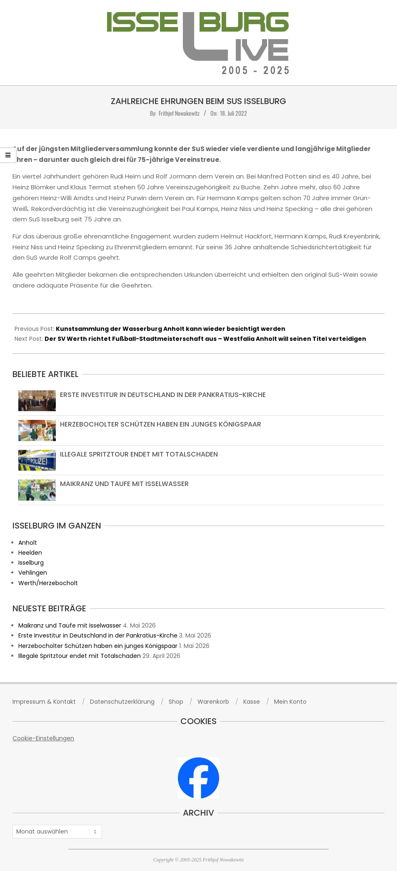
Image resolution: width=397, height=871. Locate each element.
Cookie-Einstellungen (43, 738)
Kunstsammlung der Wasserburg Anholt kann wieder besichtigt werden (170, 329)
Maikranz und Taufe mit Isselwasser (124, 484)
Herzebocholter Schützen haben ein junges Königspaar (160, 424)
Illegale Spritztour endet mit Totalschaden (139, 454)
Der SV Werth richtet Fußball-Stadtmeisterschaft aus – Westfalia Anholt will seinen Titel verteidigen (205, 339)
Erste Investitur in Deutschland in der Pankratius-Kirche (163, 395)
